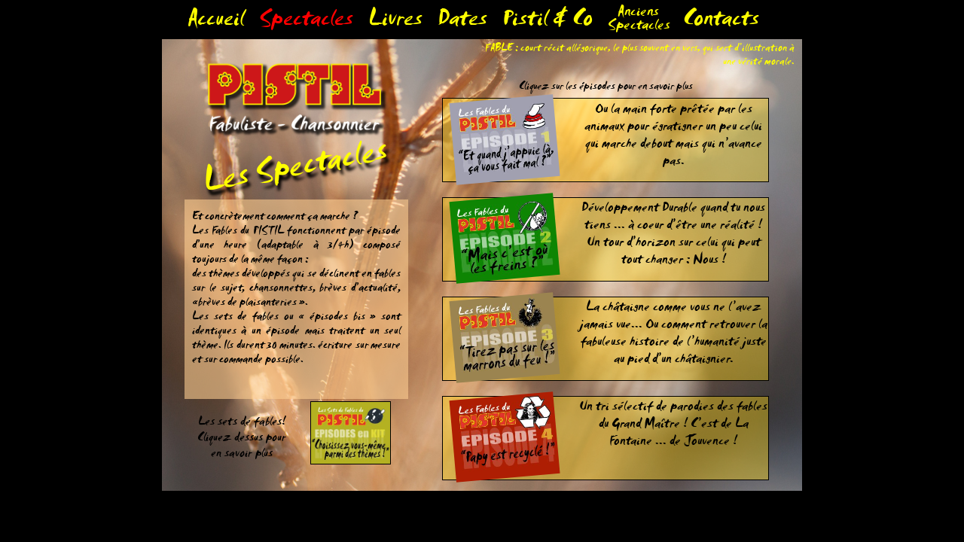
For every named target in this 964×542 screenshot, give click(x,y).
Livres (395, 22)
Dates (462, 22)
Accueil (216, 22)
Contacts (721, 22)
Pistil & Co (547, 22)
